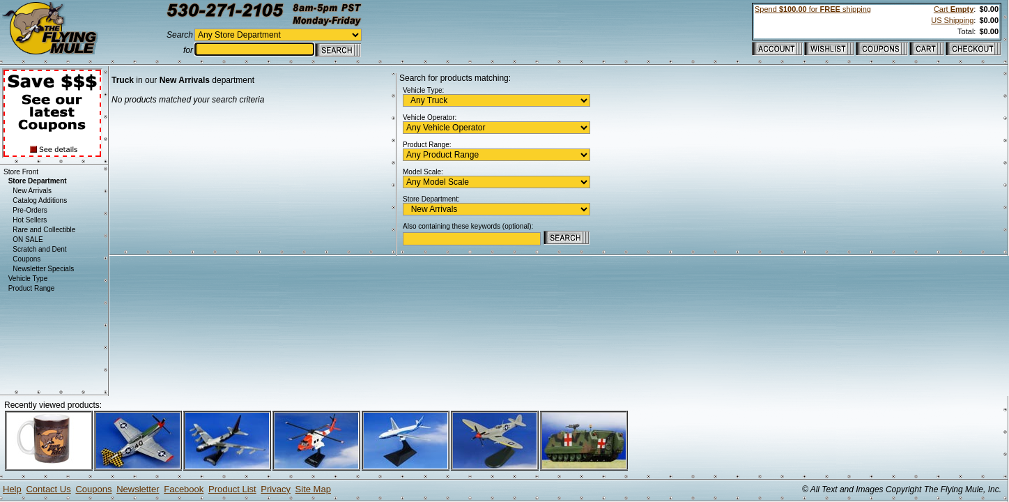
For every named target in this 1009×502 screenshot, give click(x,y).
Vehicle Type (28, 278)
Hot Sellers (30, 220)
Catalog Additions (40, 200)
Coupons (26, 259)
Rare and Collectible (44, 230)
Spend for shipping (813, 9)
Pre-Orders (30, 210)
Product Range (31, 288)
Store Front (20, 172)
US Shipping (952, 20)
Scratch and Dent (39, 249)
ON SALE (28, 239)
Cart (953, 9)
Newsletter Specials (43, 269)
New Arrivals (32, 191)
